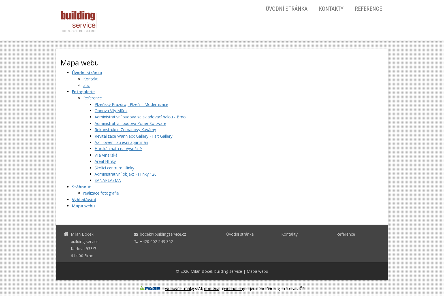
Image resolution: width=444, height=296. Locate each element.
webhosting (234, 288)
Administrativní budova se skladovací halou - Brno (140, 117)
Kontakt (90, 79)
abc (86, 85)
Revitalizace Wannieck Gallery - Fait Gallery (133, 136)
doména (211, 288)
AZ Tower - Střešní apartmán (121, 142)
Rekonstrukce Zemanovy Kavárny (125, 129)
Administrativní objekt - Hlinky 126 (126, 174)
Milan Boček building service (216, 271)
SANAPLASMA (108, 180)
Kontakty (331, 8)
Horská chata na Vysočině (118, 148)
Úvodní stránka (287, 8)
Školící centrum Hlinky (114, 168)
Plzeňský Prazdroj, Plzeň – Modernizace (131, 104)
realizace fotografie (101, 193)
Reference (368, 8)
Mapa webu (257, 271)
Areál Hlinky (105, 161)
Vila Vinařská (106, 155)
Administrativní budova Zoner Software (130, 123)
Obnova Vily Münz (111, 110)
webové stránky (179, 288)
